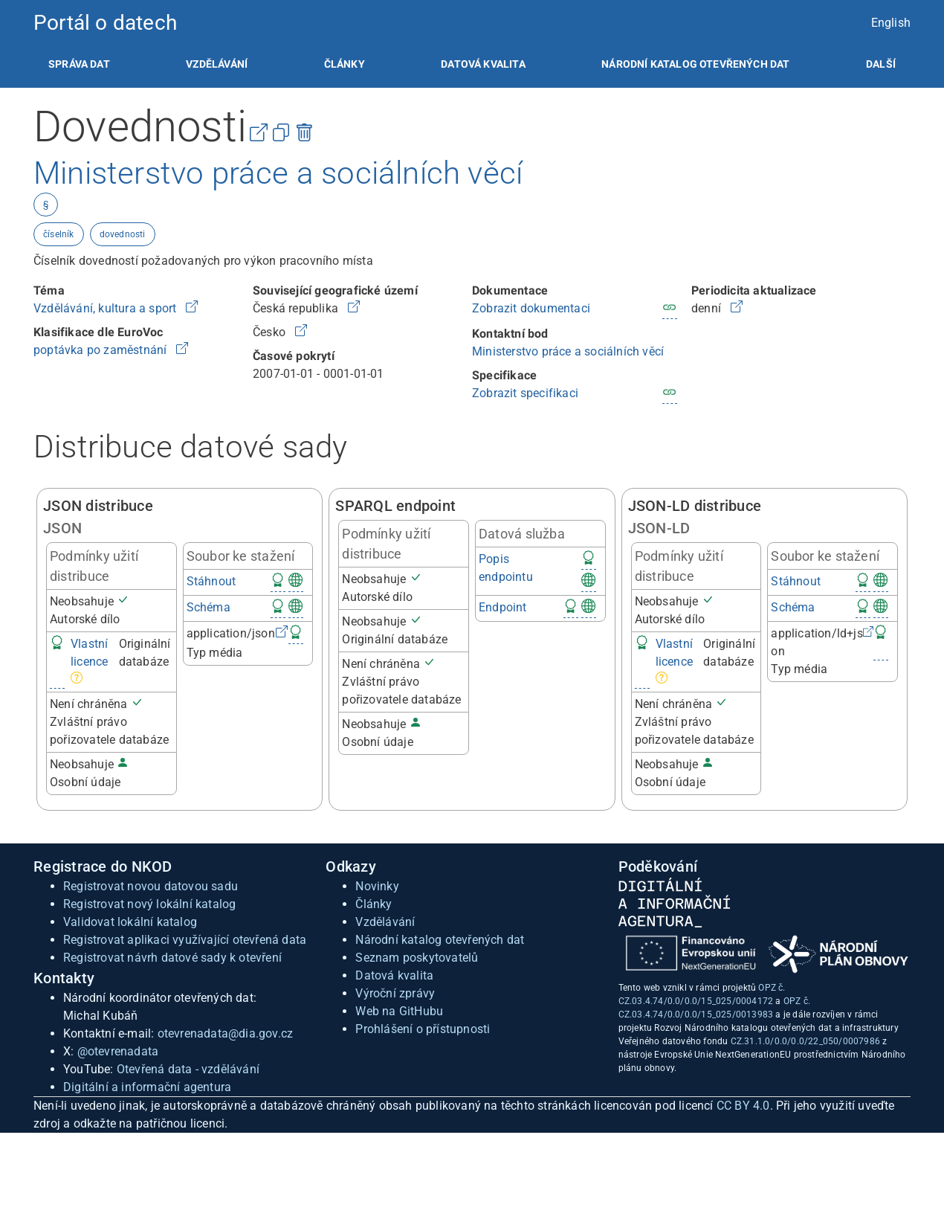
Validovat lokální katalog (130, 922)
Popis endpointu (506, 568)
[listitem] (79, 64)
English (891, 23)
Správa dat (79, 64)
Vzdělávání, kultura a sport (106, 308)
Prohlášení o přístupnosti (422, 1029)
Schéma (208, 607)
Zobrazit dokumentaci (531, 308)
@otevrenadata (118, 1051)
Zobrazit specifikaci (525, 393)
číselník (58, 234)
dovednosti (123, 234)
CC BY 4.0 (743, 1106)
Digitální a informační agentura (147, 1087)
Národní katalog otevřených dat (439, 940)
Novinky (376, 886)
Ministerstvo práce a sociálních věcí (568, 351)
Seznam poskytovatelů (416, 958)
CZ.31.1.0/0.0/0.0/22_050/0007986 (805, 1041)
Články (344, 64)
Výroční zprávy (395, 993)
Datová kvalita (483, 64)
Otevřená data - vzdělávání (188, 1069)
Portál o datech (105, 22)
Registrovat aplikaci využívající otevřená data (184, 940)
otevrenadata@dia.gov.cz (226, 1033)
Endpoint (503, 607)
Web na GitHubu (399, 1011)
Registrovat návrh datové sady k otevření (172, 958)
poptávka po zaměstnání (101, 350)
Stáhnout (211, 581)
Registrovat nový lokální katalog (149, 904)
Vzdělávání (217, 64)
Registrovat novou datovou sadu (150, 886)
